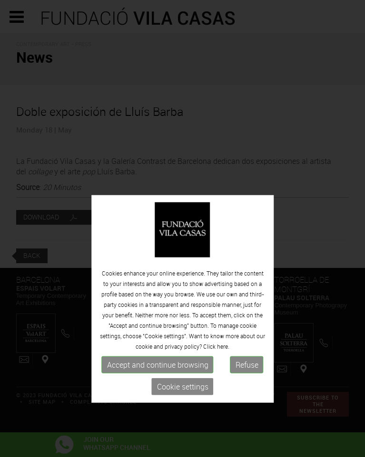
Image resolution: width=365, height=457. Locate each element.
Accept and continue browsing (157, 387)
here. (223, 369)
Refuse (247, 387)
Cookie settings (182, 409)
